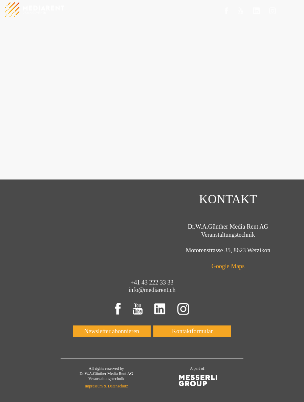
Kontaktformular (192, 331)
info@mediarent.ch (151, 290)
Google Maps (228, 266)
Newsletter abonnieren (111, 331)
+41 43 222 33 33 (151, 282)
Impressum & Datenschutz (106, 386)
